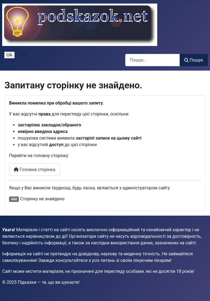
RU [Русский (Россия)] (25, 54)
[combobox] (152, 60)
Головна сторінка (34, 169)
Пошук (193, 60)
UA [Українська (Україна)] (9, 54)
